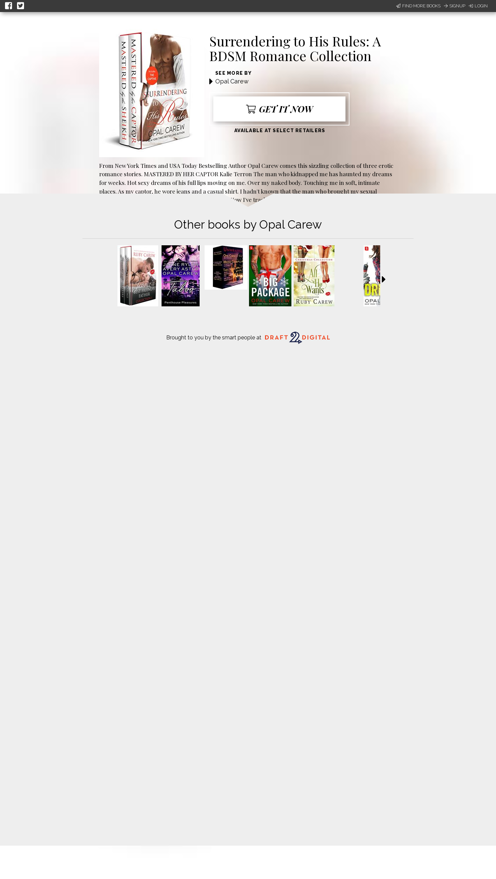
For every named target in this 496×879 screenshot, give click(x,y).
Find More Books (418, 5)
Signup (454, 5)
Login (478, 5)
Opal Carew (232, 81)
